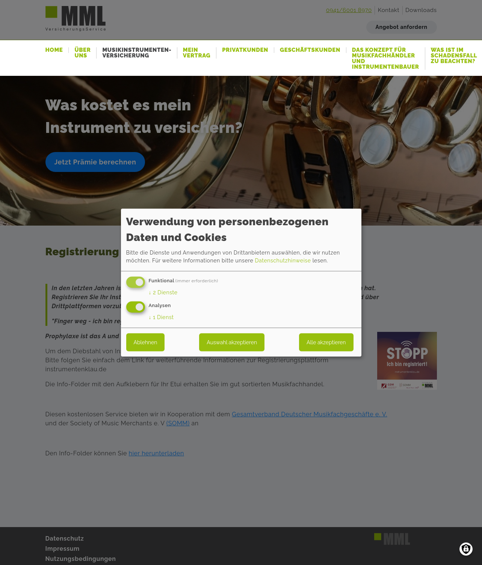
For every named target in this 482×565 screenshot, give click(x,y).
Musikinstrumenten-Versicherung (136, 53)
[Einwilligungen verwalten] (466, 549)
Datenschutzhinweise (283, 261)
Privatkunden (245, 50)
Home (54, 50)
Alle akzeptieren (326, 342)
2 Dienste (163, 292)
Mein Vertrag (196, 53)
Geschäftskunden (310, 50)
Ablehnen (145, 342)
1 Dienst (161, 317)
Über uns (82, 53)
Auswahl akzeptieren (232, 342)
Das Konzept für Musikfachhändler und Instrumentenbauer (385, 58)
